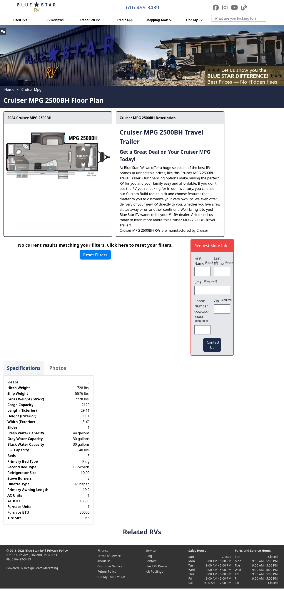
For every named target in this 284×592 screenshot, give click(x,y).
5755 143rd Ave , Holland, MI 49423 (31, 555)
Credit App (124, 20)
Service (150, 550)
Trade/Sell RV (90, 20)
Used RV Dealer (156, 566)
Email (205, 282)
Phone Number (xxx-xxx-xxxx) (201, 311)
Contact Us (213, 345)
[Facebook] (216, 7)
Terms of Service (109, 556)
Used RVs (20, 20)
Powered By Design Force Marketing (32, 568)
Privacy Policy (57, 550)
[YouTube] (235, 7)
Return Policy (106, 571)
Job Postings (154, 571)
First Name (202, 261)
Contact (151, 561)
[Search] (239, 18)
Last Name (222, 261)
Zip (222, 300)
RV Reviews (55, 20)
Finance (103, 550)
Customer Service (109, 566)
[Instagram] (225, 7)
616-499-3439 (142, 7)
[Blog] (244, 7)
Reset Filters (95, 254)
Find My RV (194, 20)
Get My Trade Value (111, 577)
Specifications (24, 368)
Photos (57, 368)
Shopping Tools (159, 20)
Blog (148, 556)
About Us (103, 561)
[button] (3, 31)
